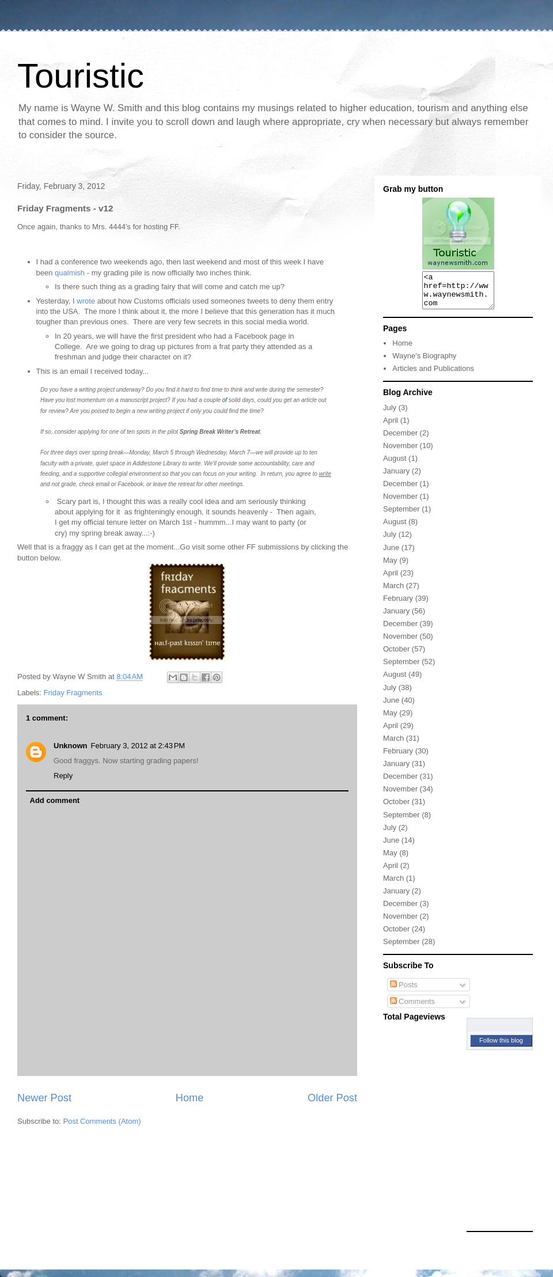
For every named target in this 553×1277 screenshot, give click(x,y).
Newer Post (44, 1098)
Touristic (80, 75)
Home (190, 1098)
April (390, 427)
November (400, 452)
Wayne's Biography (424, 362)
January (396, 477)
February (398, 605)
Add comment (55, 800)
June (391, 554)
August (394, 465)
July (389, 414)
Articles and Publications (433, 375)
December (400, 439)
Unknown (71, 745)
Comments (412, 1008)
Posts (404, 991)
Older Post (332, 1098)
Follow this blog (501, 1047)
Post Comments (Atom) (102, 1121)
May (390, 567)
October (396, 655)
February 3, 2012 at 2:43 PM (138, 745)
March (393, 592)
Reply (63, 775)
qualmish (70, 272)
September (401, 515)
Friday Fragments (73, 692)
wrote (86, 301)
